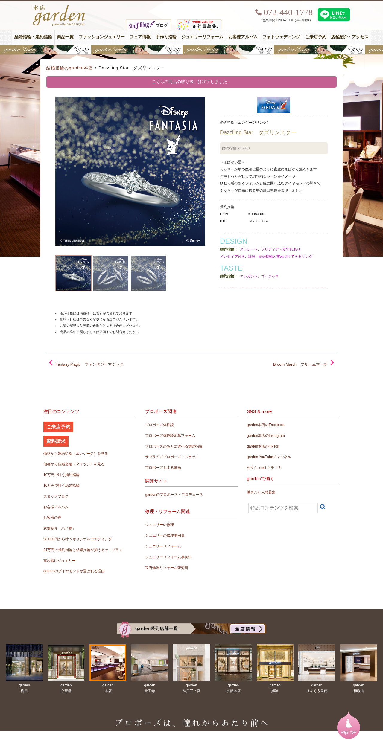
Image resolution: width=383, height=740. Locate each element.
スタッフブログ (56, 496)
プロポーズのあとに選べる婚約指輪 (174, 446)
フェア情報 (140, 37)
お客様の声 (52, 517)
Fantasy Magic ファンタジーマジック (89, 364)
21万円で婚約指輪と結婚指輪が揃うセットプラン (83, 550)
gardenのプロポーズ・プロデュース (174, 494)
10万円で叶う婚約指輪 (61, 475)
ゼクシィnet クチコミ (264, 468)
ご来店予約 (315, 37)
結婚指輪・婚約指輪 (33, 37)
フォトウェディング (281, 37)
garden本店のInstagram (266, 436)
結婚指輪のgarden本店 (69, 67)
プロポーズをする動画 (163, 468)
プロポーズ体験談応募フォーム (170, 436)
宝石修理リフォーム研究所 (166, 568)
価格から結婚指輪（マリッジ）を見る (73, 464)
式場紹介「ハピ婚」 (59, 528)
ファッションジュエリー (102, 37)
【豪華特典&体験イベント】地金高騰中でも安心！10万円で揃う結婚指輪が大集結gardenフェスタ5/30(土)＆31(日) (191, 49)
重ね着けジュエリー (59, 561)
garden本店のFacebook (266, 425)
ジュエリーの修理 (159, 525)
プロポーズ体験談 (159, 425)
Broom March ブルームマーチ (300, 364)
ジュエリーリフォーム (202, 37)
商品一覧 (65, 37)
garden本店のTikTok (263, 446)
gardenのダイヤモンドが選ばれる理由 (74, 571)
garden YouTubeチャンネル (269, 457)
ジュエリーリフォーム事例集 (168, 557)
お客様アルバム (243, 37)
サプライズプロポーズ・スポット (172, 457)
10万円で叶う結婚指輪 (61, 485)
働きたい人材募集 (261, 492)
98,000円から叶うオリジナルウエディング (77, 539)
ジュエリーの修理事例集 (165, 535)
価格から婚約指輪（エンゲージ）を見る (75, 453)
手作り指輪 (166, 37)
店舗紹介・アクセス (350, 37)
